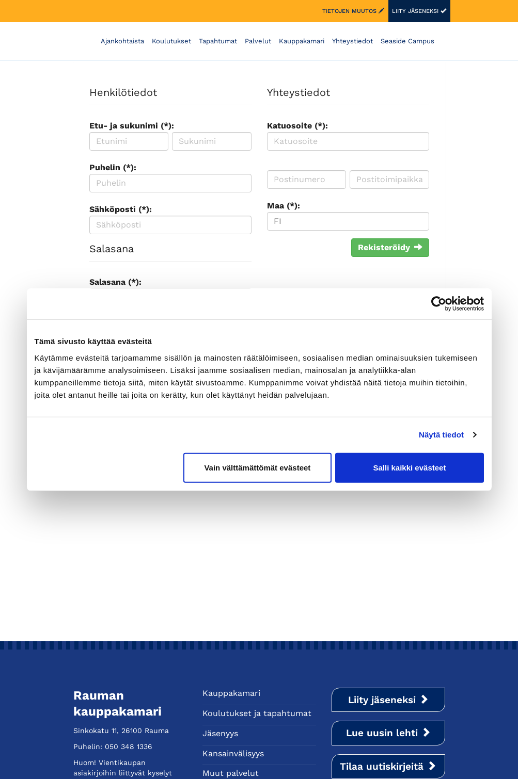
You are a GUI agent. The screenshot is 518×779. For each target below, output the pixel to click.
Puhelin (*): (112, 167)
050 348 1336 (128, 746)
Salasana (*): (115, 282)
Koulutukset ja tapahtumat (256, 713)
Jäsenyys (220, 733)
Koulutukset (171, 41)
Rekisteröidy (390, 247)
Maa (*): (283, 205)
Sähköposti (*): (120, 209)
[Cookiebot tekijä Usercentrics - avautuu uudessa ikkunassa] (439, 304)
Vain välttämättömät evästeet (257, 467)
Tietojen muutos (353, 11)
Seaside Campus (407, 41)
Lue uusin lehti (388, 733)
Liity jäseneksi (419, 11)
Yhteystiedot (352, 41)
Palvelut (258, 41)
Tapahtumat (218, 41)
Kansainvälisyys (233, 753)
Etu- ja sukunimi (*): (131, 126)
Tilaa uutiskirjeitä (388, 766)
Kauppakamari (301, 41)
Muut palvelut (230, 773)
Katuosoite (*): (297, 126)
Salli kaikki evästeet (409, 467)
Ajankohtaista (122, 41)
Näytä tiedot (441, 434)
